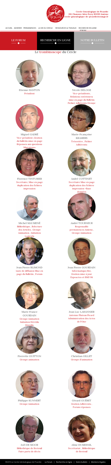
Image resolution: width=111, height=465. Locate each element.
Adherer (18, 28)
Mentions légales (98, 462)
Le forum (48, 462)
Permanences (29, 28)
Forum (83, 30)
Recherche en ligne (88, 28)
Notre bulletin (81, 462)
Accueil (8, 28)
